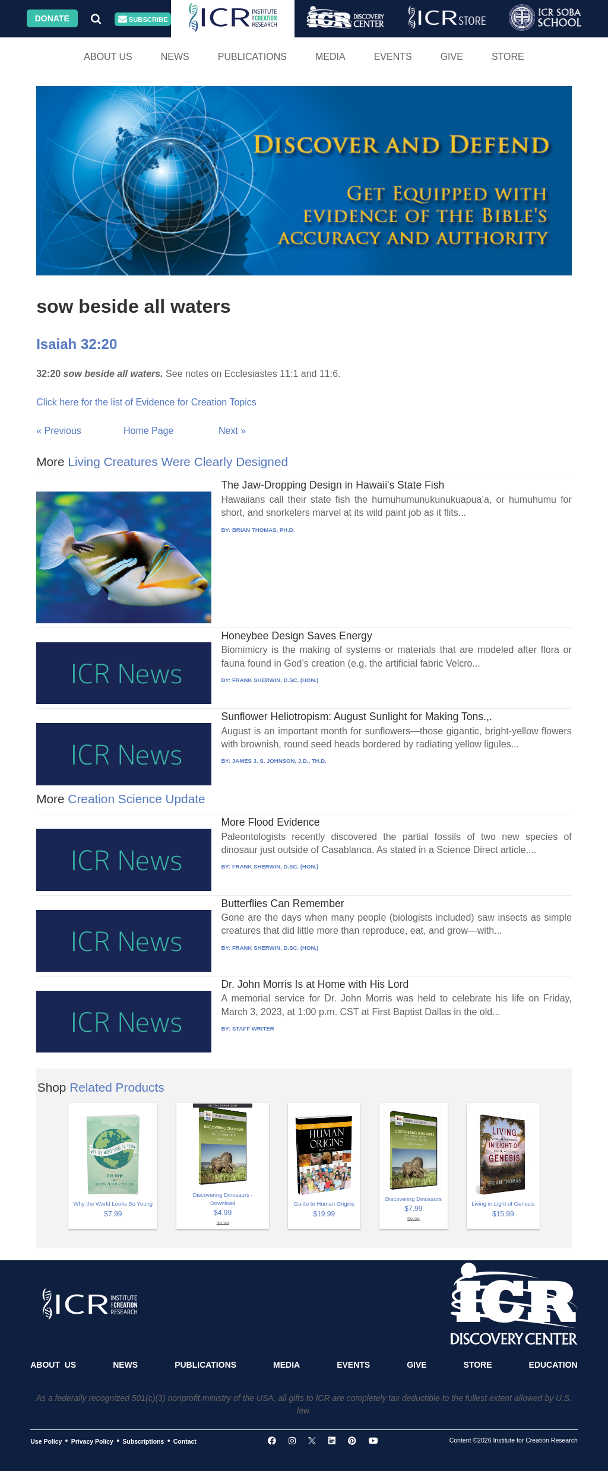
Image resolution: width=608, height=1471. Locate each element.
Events (393, 57)
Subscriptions (143, 1441)
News (175, 57)
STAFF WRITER (253, 1028)
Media (330, 57)
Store (508, 57)
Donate (52, 18)
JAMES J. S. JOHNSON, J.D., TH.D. (279, 760)
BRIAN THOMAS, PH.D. (263, 530)
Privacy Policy (92, 1441)
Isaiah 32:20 (76, 344)
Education (553, 1364)
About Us (108, 57)
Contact (185, 1441)
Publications (252, 57)
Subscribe (143, 19)
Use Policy (46, 1441)
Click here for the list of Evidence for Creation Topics (146, 402)
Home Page (149, 431)
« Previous (58, 431)
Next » (232, 431)
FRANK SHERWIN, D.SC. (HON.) (275, 680)
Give (452, 57)
